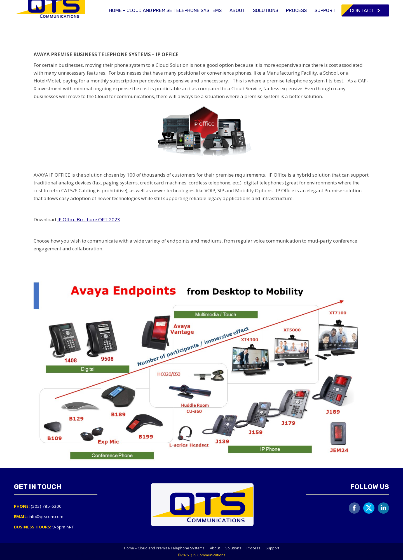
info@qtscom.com (338, 5)
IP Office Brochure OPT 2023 (88, 219)
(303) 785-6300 (293, 5)
